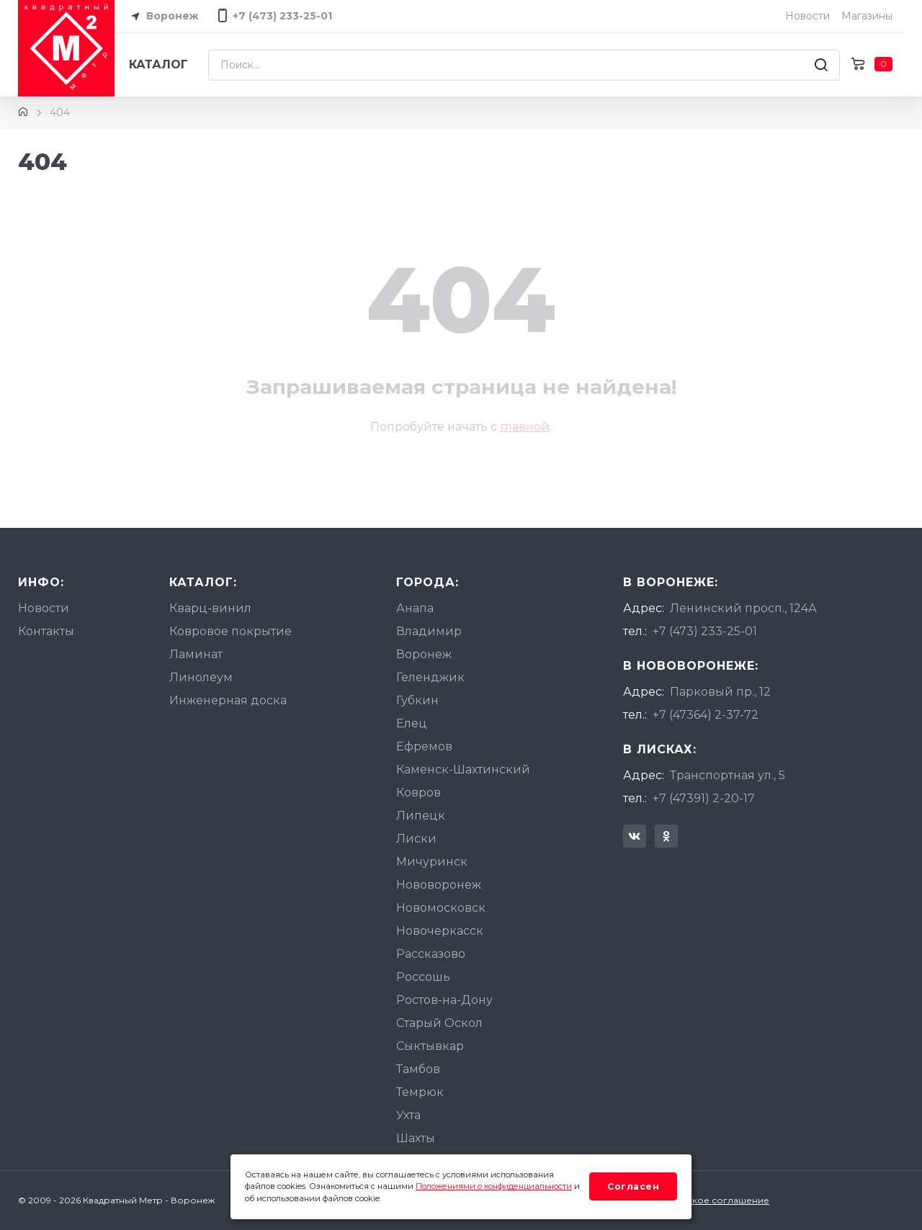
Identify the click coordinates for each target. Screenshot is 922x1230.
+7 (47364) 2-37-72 (705, 715)
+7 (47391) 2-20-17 (704, 798)
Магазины (866, 15)
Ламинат (196, 654)
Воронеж (162, 16)
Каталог (158, 64)
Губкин (417, 700)
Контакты (46, 631)
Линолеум (201, 677)
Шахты (415, 1138)
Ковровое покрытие (230, 631)
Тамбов (418, 1069)
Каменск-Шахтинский (463, 769)
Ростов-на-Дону (444, 1000)
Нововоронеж (438, 885)
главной (525, 427)
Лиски (416, 838)
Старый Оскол (439, 1023)
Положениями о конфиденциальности (494, 1186)
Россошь (423, 977)
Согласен (633, 1186)
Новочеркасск (439, 931)
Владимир (429, 631)
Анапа (415, 608)
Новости (807, 15)
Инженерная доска (228, 700)
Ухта (408, 1115)
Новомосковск (440, 908)
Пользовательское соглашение (696, 1200)
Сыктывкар (430, 1046)
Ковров (418, 792)
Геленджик (430, 677)
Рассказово (430, 954)
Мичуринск (431, 861)
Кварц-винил (210, 608)
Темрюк (420, 1092)
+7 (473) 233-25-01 (705, 631)
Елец (411, 723)
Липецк (420, 815)
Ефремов (424, 746)
